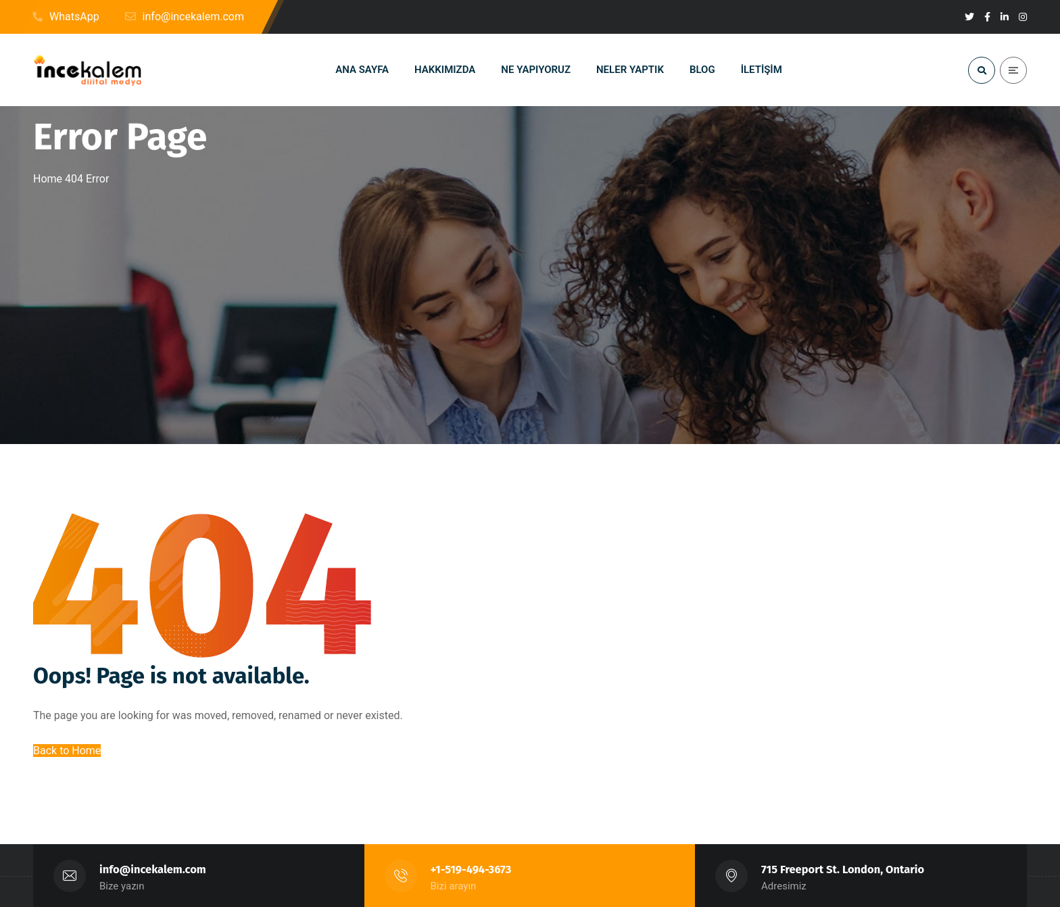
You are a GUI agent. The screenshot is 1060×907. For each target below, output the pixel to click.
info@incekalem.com (152, 869)
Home (47, 178)
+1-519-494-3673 (471, 869)
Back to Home (67, 750)
